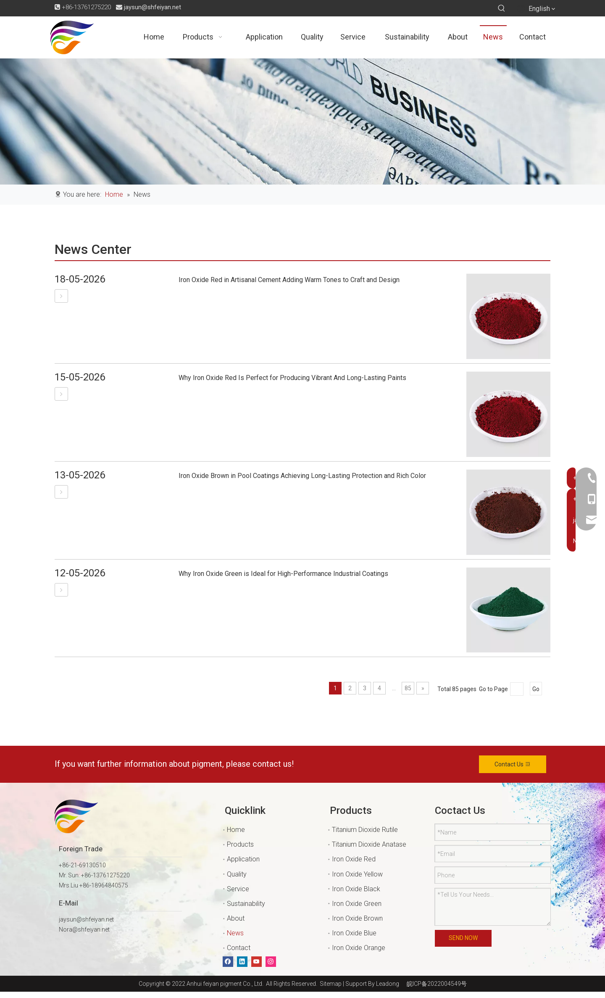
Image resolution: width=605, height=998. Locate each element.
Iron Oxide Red (354, 859)
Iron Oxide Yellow (357, 874)
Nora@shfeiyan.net (84, 929)
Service (238, 889)
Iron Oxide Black (356, 889)
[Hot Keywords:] (501, 8)
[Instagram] (271, 962)
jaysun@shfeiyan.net (152, 7)
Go (535, 689)
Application (243, 859)
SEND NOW (463, 938)
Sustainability (246, 904)
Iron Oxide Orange (358, 948)
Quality (237, 874)
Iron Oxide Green (356, 904)
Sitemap (329, 983)
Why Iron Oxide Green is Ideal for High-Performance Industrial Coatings (283, 574)
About (236, 918)
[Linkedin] (242, 962)
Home (236, 830)
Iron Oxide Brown (357, 918)
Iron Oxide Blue (354, 933)
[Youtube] (256, 962)
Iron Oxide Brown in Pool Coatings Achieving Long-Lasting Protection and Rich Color (302, 476)
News (235, 933)
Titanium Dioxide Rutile (365, 830)
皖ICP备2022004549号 (437, 983)
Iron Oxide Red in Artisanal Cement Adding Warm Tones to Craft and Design (289, 280)
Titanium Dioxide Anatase (369, 844)
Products (240, 844)
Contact (238, 948)
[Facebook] (228, 962)
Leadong (387, 983)
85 (408, 688)
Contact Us (513, 764)
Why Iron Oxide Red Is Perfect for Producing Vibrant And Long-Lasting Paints (292, 378)
